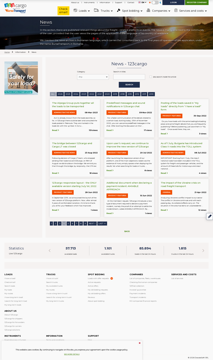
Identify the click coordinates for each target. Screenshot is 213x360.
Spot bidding (128, 10)
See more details (71, 354)
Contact (130, 2)
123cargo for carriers (12, 326)
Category (81, 71)
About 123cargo (11, 314)
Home (7, 52)
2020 (107, 94)
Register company (197, 2)
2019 (115, 94)
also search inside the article (164, 77)
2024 (75, 94)
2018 (122, 94)
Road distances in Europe (15, 339)
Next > (92, 223)
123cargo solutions (12, 329)
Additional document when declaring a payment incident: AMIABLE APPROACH (129, 186)
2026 (60, 94)
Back (127, 231)
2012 (137, 94)
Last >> (102, 223)
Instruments (89, 2)
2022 (91, 94)
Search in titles (119, 71)
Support (118, 2)
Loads (80, 10)
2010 (151, 94)
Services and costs (189, 10)
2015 (130, 94)
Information (105, 2)
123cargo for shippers (13, 318)
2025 (68, 94)
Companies (157, 10)
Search (129, 84)
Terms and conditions (55, 339)
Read (55, 130)
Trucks (102, 10)
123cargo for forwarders (14, 322)
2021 (99, 94)
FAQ (90, 339)
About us (75, 2)
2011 (144, 94)
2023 (83, 94)
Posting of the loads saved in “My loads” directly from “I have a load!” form (181, 106)
